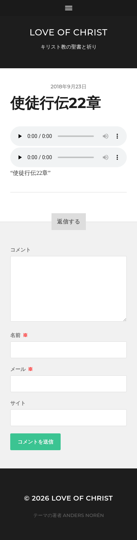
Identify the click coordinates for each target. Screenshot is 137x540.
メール (21, 369)
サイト (18, 403)
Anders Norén (83, 515)
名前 (19, 335)
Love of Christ (68, 32)
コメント (20, 249)
